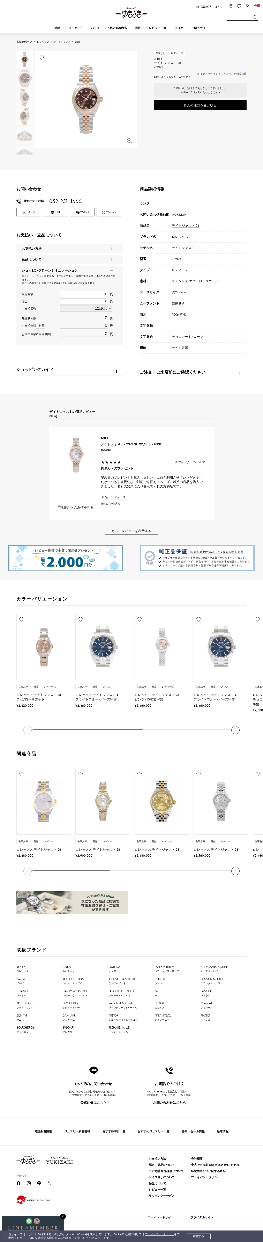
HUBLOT (160, 981)
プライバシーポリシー (159, 1234)
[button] (235, 730)
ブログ (178, 28)
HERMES (160, 1005)
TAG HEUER (71, 1005)
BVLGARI (68, 1029)
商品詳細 (106, 449)
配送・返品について (162, 1165)
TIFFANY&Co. (163, 1017)
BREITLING (25, 1005)
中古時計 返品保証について (166, 1171)
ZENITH (21, 1017)
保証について (157, 1183)
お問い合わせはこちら (169, 1103)
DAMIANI (69, 1017)
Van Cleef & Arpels (122, 1005)
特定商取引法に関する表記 (208, 1171)
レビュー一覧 (157, 1189)
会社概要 (197, 1159)
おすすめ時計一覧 (113, 1131)
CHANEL (22, 993)
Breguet (21, 981)
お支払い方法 (157, 1159)
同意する (198, 1236)
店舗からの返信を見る (77, 507)
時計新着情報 (43, 1131)
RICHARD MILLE (119, 1029)
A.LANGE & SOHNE (122, 981)
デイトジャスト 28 (185, 226)
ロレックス (43, 41)
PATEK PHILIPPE (167, 969)
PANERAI (206, 993)
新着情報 (222, 1131)
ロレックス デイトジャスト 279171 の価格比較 (221, 73)
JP (217, 6)
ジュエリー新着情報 (77, 1131)
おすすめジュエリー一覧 (153, 1131)
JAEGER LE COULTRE (122, 993)
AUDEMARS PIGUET (214, 969)
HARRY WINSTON (74, 993)
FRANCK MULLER (212, 981)
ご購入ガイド (200, 28)
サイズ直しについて (162, 1177)
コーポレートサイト (161, 1217)
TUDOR (123, 1017)
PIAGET (205, 1017)
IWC (157, 993)
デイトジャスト (62, 41)
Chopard (207, 1005)
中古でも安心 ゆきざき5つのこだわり (215, 1165)
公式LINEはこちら (93, 1103)
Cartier (68, 969)
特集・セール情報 (193, 1131)
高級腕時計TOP (24, 41)
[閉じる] (63, 1216)
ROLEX (22, 969)
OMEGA (114, 969)
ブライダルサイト (201, 1217)
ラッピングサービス (162, 1196)
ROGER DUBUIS (73, 981)
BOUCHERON (26, 1029)
